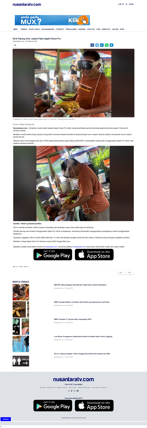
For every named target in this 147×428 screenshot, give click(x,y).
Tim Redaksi (96, 387)
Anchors (104, 387)
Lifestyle (91, 29)
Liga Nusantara (47, 29)
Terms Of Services (62, 387)
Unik (22, 266)
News (15, 29)
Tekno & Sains (71, 29)
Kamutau (17, 266)
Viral (27, 266)
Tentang (43, 387)
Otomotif (60, 29)
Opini (122, 29)
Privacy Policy (51, 387)
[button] (92, 45)
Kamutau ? (106, 29)
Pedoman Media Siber (84, 387)
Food (98, 29)
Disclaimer (72, 387)
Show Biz (81, 29)
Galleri (115, 29)
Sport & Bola (34, 29)
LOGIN (131, 4)
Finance (24, 29)
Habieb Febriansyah (26, 124)
